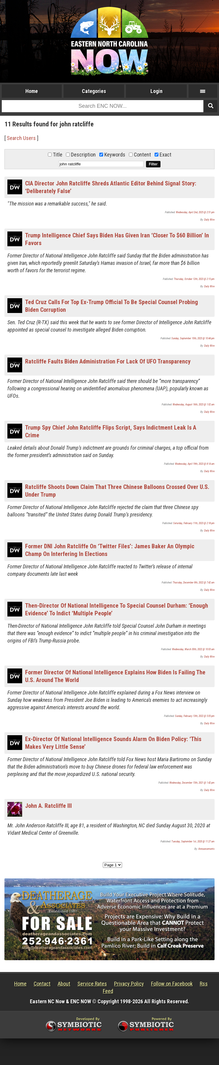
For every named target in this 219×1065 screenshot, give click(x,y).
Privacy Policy (129, 984)
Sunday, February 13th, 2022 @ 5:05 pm (195, 716)
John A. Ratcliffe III (48, 805)
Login (156, 91)
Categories (94, 91)
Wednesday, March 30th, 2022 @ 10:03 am (193, 649)
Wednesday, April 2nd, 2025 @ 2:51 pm (195, 212)
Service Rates (92, 984)
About (64, 984)
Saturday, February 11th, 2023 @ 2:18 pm (194, 523)
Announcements (206, 848)
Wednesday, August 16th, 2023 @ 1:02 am (194, 404)
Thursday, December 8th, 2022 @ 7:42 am (194, 582)
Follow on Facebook (172, 984)
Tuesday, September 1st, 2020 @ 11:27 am (193, 841)
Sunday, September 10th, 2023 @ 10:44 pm (193, 338)
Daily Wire (209, 219)
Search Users (21, 138)
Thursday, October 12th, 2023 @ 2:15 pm (194, 279)
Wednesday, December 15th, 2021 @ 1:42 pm (192, 782)
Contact (42, 984)
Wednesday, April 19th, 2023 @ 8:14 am (195, 463)
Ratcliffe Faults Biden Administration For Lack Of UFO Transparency (108, 361)
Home (31, 91)
